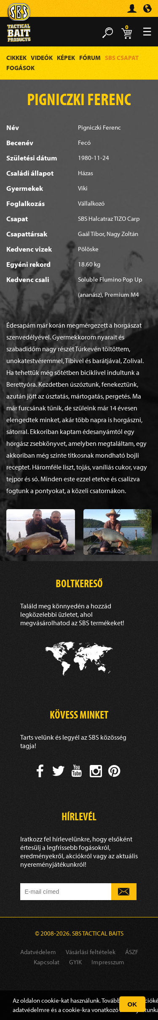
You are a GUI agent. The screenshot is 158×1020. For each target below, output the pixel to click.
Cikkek (16, 58)
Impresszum (107, 962)
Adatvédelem (38, 952)
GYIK (75, 962)
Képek (66, 58)
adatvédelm (28, 1010)
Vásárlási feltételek (90, 952)
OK (132, 1004)
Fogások (20, 68)
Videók (42, 58)
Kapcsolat (46, 962)
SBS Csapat (122, 58)
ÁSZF (131, 952)
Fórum (90, 58)
